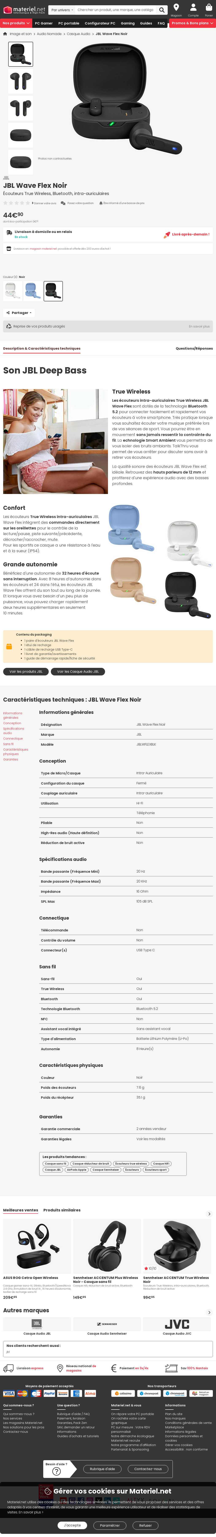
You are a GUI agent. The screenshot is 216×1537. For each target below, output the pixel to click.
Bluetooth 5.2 (147, 1008)
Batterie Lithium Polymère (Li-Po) (162, 1038)
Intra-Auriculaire (149, 773)
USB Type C (145, 950)
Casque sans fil (55, 1163)
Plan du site (173, 1414)
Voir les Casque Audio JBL (78, 671)
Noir (139, 1077)
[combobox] (61, 10)
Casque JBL (53, 1170)
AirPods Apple (76, 1170)
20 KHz (141, 881)
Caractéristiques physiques (15, 751)
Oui (139, 978)
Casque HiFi (161, 1163)
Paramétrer (110, 1525)
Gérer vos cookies (179, 1445)
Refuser (145, 1525)
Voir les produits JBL (25, 671)
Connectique (13, 738)
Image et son (21, 33)
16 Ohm (142, 891)
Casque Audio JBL (37, 1333)
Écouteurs (132, 1170)
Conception (12, 723)
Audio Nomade (49, 33)
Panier (209, 15)
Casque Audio (79, 33)
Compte (193, 15)
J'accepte (72, 1525)
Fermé (141, 783)
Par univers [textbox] (60, 10)
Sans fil (8, 744)
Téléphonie (145, 812)
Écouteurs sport (156, 1170)
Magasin (176, 15)
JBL (6, 177)
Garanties (10, 759)
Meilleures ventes (20, 1210)
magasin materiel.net (43, 248)
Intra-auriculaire (149, 793)
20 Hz (140, 871)
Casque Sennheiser (106, 1170)
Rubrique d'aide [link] (102, 1469)
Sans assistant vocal (153, 1028)
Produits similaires (62, 1210)
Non (139, 822)
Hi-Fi (139, 803)
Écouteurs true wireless (131, 1163)
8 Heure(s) (144, 1048)
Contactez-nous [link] (148, 1469)
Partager (18, 312)
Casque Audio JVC (177, 1333)
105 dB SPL (144, 901)
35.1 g (140, 1097)
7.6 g (140, 1087)
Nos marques (175, 1418)
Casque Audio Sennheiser (107, 1333)
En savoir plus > (31, 1512)
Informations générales (12, 715)
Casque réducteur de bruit (91, 1163)
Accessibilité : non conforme (186, 1449)
